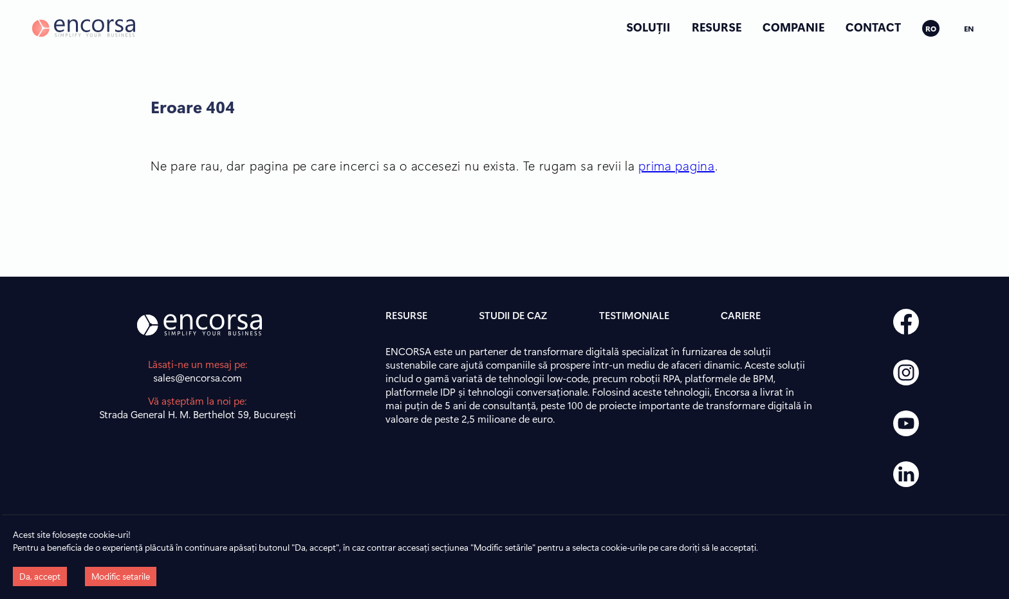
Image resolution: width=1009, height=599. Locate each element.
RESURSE (716, 27)
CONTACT (873, 27)
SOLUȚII (648, 27)
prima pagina (676, 165)
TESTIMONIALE (634, 315)
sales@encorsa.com (197, 377)
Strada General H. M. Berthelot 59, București (197, 414)
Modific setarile (120, 576)
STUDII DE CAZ (513, 315)
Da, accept (39, 576)
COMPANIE (793, 27)
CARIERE (741, 315)
